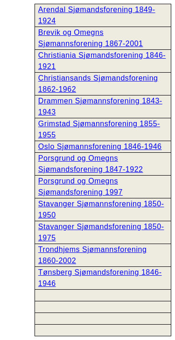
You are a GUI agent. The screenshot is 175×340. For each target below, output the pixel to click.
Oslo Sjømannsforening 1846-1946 (100, 146)
